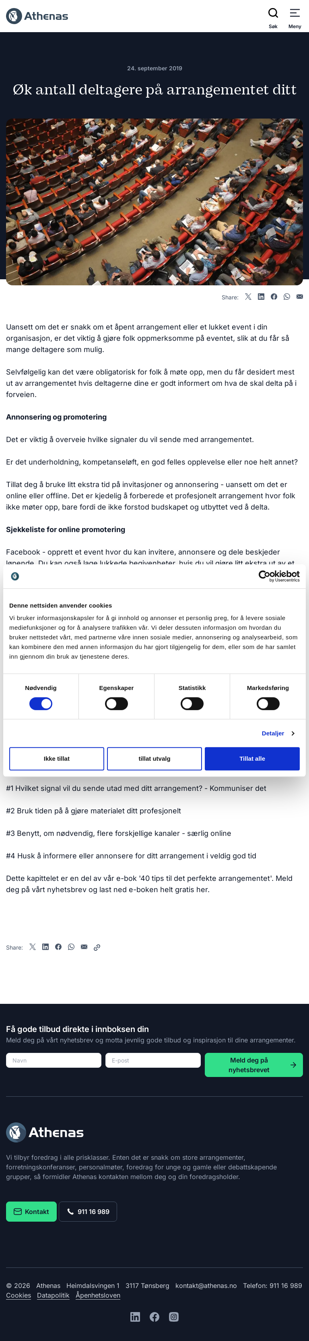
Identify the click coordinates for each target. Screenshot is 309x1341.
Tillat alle (252, 758)
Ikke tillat (57, 758)
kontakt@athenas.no (206, 1286)
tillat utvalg (154, 758)
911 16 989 (87, 1212)
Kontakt (31, 1212)
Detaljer (273, 733)
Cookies (18, 1295)
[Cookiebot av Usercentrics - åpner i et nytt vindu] (264, 576)
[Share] (97, 948)
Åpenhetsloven (98, 1295)
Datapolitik (53, 1295)
